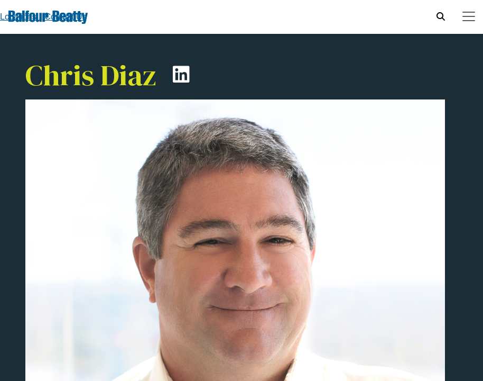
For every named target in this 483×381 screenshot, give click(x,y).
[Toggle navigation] (469, 16)
